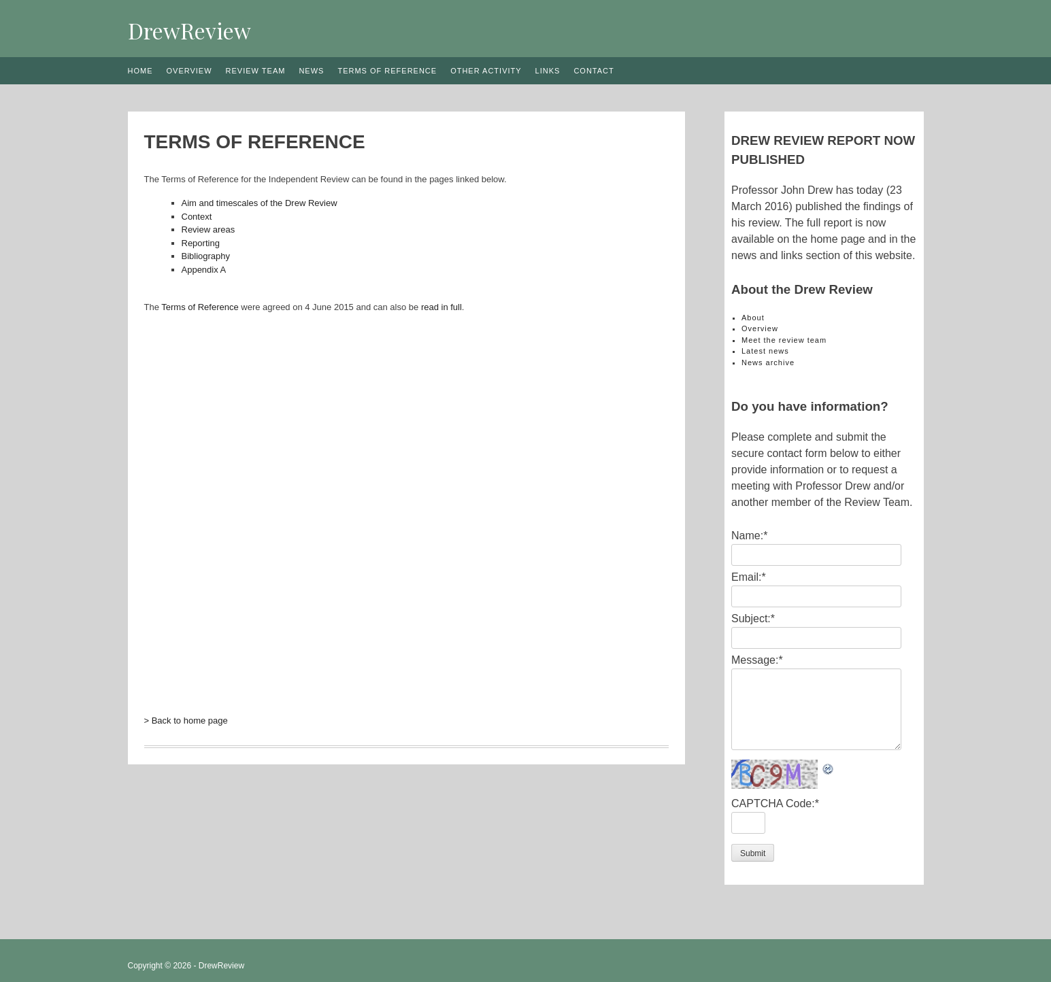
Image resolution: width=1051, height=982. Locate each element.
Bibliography (206, 256)
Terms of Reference (199, 307)
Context (197, 216)
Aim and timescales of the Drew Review (259, 203)
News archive (768, 362)
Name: (749, 535)
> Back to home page (186, 720)
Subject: (753, 618)
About (753, 318)
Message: (757, 660)
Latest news (765, 351)
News (311, 71)
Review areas (208, 229)
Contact (593, 71)
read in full (441, 307)
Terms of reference (387, 71)
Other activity (485, 71)
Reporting (201, 243)
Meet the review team (784, 340)
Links (548, 71)
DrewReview (189, 30)
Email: (748, 577)
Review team (256, 71)
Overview (189, 71)
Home (140, 71)
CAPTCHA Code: (775, 803)
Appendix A (204, 270)
